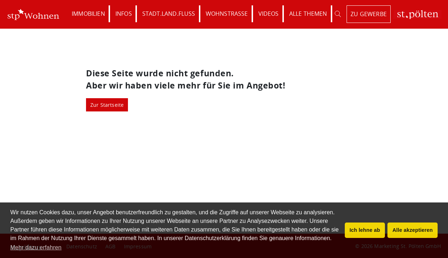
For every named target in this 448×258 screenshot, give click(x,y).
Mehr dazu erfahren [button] (36, 247)
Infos (123, 14)
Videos (268, 14)
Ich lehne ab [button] (364, 230)
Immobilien (88, 14)
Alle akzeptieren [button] (412, 230)
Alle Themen (308, 14)
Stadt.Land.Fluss (168, 14)
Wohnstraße (227, 14)
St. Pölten (417, 14)
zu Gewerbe (369, 14)
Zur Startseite (107, 104)
